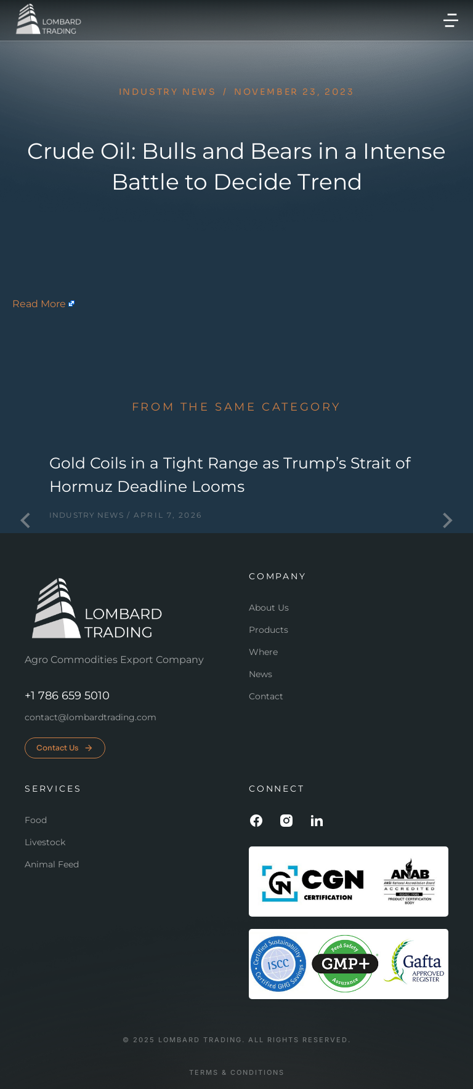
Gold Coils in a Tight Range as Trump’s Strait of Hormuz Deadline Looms (229, 475)
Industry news (168, 91)
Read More (39, 304)
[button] (451, 20)
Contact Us (65, 748)
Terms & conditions (237, 1073)
